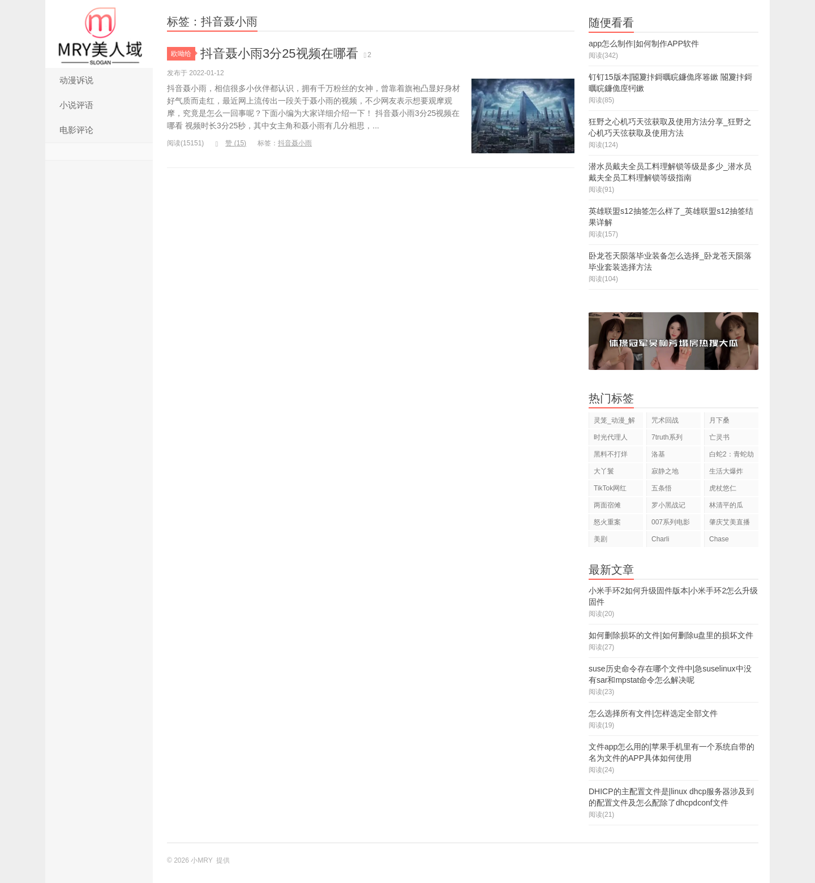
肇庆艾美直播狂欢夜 (729, 524)
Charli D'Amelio (665, 541)
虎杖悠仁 (722, 488)
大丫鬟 (604, 471)
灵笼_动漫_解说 (614, 422)
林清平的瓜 (726, 505)
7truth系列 (667, 437)
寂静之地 (665, 471)
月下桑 (719, 420)
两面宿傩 (607, 505)
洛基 (658, 454)
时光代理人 (611, 437)
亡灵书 (719, 437)
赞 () (230, 143)
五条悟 (661, 488)
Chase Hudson (720, 541)
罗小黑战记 (668, 505)
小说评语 (76, 105)
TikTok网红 (610, 488)
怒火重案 (607, 522)
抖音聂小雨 (295, 143)
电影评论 (76, 130)
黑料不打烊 (611, 454)
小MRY (99, 34)
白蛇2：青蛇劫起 (731, 456)
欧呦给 (183, 54)
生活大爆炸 (726, 471)
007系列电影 (670, 522)
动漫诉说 (76, 80)
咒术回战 (665, 420)
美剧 (600, 539)
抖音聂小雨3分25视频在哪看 (279, 53)
